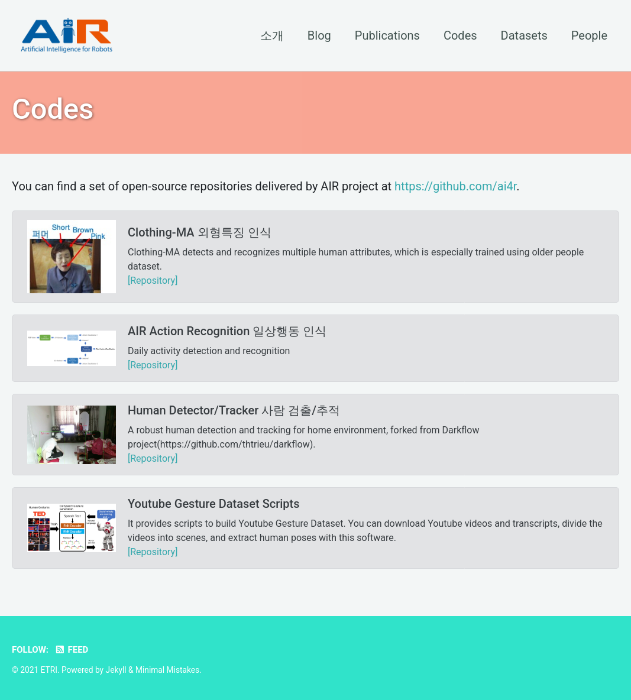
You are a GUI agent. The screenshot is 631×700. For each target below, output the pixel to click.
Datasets (524, 35)
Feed (71, 649)
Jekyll (116, 670)
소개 (272, 35)
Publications (387, 35)
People (589, 35)
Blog (319, 35)
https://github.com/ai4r (455, 186)
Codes (460, 35)
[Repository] (152, 280)
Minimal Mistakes (167, 670)
